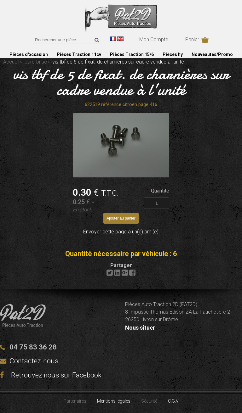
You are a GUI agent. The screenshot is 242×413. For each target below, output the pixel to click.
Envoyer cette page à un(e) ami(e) (120, 232)
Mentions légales (113, 401)
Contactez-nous (33, 361)
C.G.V (173, 401)
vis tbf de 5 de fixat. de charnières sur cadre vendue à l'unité (121, 81)
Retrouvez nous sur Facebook (50, 375)
